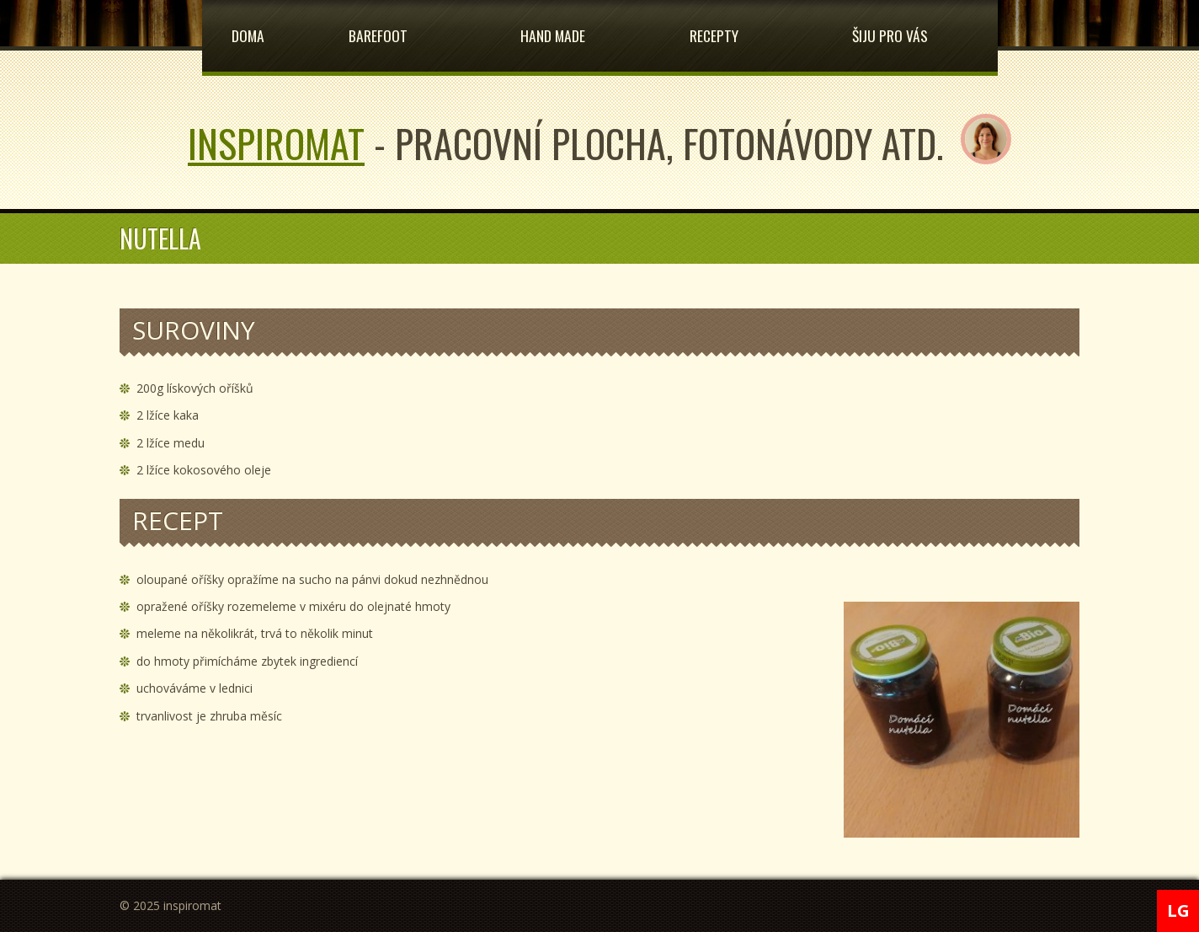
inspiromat (276, 142)
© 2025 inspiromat (170, 905)
